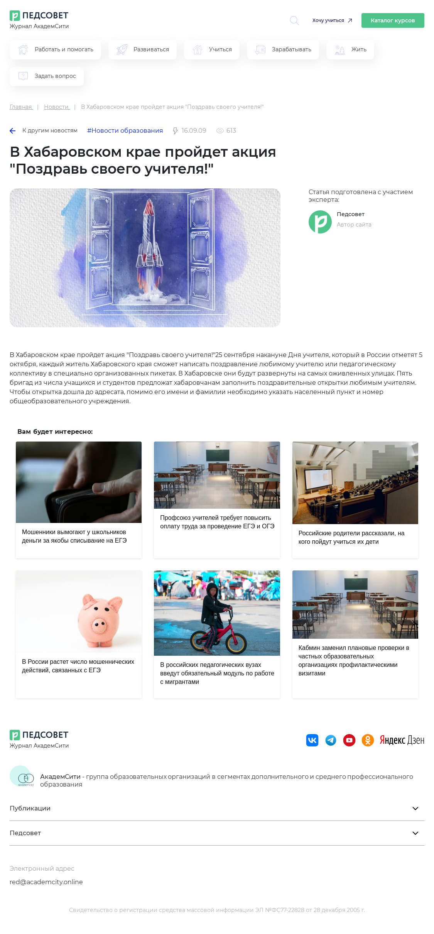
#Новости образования (125, 130)
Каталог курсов (393, 20)
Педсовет (351, 214)
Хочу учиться (328, 20)
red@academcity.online (46, 882)
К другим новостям (44, 130)
